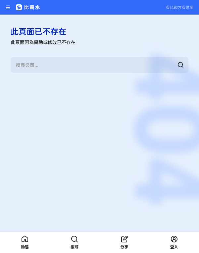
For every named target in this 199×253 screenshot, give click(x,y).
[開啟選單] (8, 7)
